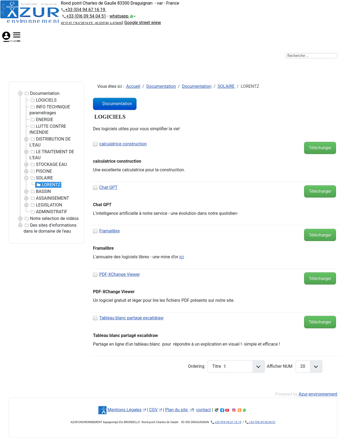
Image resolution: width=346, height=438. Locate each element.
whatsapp (119, 16)
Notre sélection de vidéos (51, 219)
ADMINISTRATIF (48, 212)
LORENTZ (47, 185)
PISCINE (40, 171)
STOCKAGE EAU (48, 165)
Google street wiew (142, 22)
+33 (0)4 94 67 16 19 (85, 9)
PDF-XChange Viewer (119, 274)
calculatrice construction (123, 143)
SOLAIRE (41, 178)
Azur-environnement (318, 394)
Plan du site (179, 409)
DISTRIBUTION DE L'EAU (50, 142)
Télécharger (320, 147)
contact (203, 409)
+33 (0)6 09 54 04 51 (86, 16)
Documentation (41, 93)
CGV (155, 409)
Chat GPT (108, 187)
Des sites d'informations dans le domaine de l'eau (50, 228)
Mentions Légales (127, 409)
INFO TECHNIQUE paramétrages (49, 109)
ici (181, 256)
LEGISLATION (45, 205)
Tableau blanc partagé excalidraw (131, 317)
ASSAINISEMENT (49, 198)
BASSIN (40, 192)
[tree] (46, 162)
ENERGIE (41, 120)
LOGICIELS (42, 100)
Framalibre (109, 230)
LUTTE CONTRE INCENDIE (47, 129)
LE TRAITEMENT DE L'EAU (51, 154)
